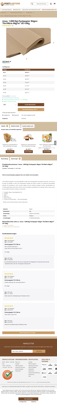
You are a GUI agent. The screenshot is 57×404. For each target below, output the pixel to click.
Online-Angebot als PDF (28, 115)
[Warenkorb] (54, 3)
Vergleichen (6, 115)
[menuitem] (40, 3)
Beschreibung (4, 158)
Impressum (31, 371)
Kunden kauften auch (27, 126)
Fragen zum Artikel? (7, 225)
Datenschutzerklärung (34, 372)
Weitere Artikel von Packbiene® (10, 226)
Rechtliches (31, 374)
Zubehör (4, 126)
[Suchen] (32, 3)
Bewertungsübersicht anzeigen (37, 332)
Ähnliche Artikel (15, 126)
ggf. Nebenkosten (33, 382)
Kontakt (17, 364)
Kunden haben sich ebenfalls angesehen (11, 129)
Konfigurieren (22, 401)
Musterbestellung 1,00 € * (32, 109)
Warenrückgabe (19, 369)
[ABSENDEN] (39, 351)
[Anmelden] (51, 3)
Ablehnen (33, 401)
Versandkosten (13, 96)
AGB (29, 376)
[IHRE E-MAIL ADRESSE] (22, 351)
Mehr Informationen (36, 394)
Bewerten (15, 115)
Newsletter (18, 371)
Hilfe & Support (19, 365)
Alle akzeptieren (28, 399)
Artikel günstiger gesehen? (9, 112)
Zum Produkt (10, 151)
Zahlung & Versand (20, 367)
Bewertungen (15, 159)
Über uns (17, 362)
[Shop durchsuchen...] (39, 3)
